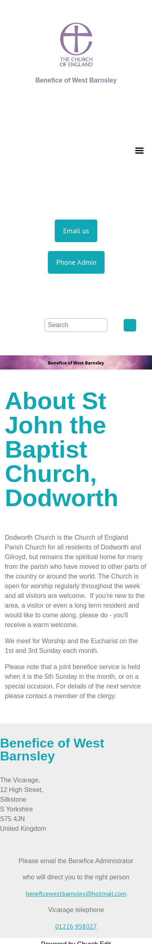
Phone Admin (76, 262)
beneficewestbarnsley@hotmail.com (76, 893)
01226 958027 (76, 926)
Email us (76, 230)
